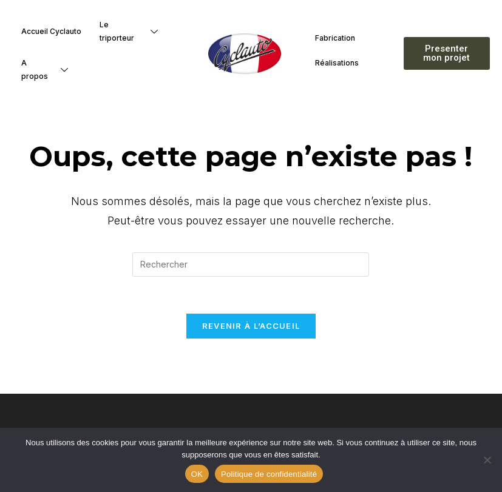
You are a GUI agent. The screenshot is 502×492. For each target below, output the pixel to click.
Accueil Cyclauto (51, 31)
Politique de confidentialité (269, 474)
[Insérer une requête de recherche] (250, 264)
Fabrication (335, 37)
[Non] (487, 460)
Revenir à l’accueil (251, 326)
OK (197, 474)
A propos (49, 69)
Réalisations (337, 62)
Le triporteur (133, 31)
